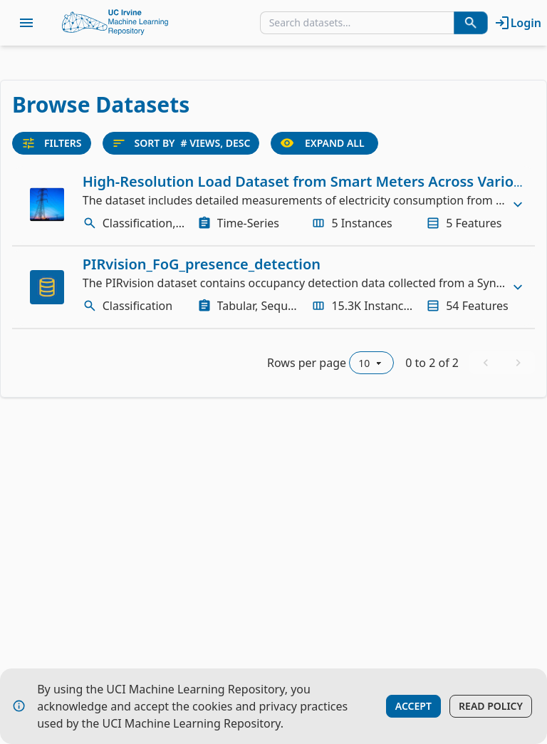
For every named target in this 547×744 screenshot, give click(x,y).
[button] (273, 204)
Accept (413, 706)
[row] (273, 204)
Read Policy (491, 706)
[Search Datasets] (471, 22)
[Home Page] (115, 23)
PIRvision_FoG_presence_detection (202, 264)
